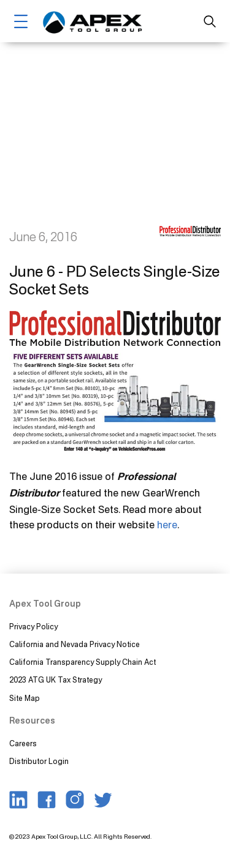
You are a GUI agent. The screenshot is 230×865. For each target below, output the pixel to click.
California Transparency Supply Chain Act (83, 662)
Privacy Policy (33, 626)
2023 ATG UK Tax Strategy (55, 679)
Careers (23, 743)
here (167, 525)
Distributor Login (39, 761)
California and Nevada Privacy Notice (74, 644)
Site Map (24, 698)
